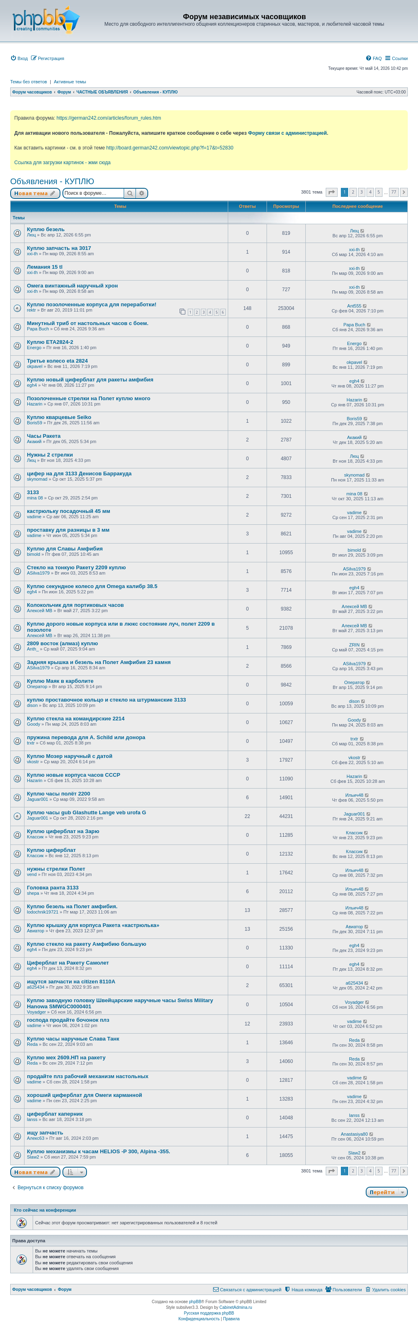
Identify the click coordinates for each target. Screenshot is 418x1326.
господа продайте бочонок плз (68, 1020)
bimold (33, 554)
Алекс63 (35, 1138)
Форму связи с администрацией (287, 133)
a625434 (35, 987)
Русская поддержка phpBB (209, 1313)
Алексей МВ (39, 610)
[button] (332, 192)
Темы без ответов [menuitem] (28, 81)
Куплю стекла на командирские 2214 (76, 718)
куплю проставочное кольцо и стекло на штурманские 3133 (106, 700)
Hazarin (34, 403)
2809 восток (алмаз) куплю (62, 643)
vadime (34, 516)
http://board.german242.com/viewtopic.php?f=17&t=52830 (169, 148)
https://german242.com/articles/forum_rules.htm (108, 118)
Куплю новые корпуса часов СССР (73, 775)
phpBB (195, 1301)
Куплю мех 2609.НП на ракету (66, 1057)
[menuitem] (19, 58)
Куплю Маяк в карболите (60, 681)
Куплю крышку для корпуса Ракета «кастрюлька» (93, 925)
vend (32, 874)
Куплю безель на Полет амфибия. (72, 906)
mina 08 (35, 497)
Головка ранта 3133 (53, 888)
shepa (33, 893)
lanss (32, 1119)
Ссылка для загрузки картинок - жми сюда (62, 162)
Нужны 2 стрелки (50, 455)
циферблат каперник (55, 1114)
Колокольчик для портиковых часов (75, 605)
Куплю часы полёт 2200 (58, 794)
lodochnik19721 (42, 911)
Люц (31, 234)
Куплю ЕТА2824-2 (50, 342)
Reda (32, 1044)
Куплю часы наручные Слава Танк (73, 1039)
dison (32, 705)
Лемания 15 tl (44, 267)
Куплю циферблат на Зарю (63, 831)
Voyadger (36, 1012)
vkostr (33, 761)
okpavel (34, 366)
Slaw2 (33, 1156)
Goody (33, 724)
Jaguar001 (37, 799)
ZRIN (354, 644)
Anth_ (33, 648)
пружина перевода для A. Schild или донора (86, 737)
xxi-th (32, 253)
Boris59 (34, 422)
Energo (34, 347)
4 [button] (370, 192)
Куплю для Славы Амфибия (65, 549)
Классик (35, 836)
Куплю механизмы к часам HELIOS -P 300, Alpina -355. (98, 1151)
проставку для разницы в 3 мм (68, 530)
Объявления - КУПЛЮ (52, 181)
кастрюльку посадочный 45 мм (68, 511)
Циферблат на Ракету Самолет (68, 963)
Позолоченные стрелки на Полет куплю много (88, 398)
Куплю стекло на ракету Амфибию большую (86, 944)
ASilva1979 (38, 573)
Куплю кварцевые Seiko (59, 417)
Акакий (34, 441)
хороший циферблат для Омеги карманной (84, 1095)
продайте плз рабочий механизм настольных (88, 1076)
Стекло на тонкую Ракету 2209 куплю (76, 567)
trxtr (31, 742)
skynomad (37, 479)
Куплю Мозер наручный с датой (69, 756)
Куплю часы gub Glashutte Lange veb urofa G (86, 812)
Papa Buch (38, 328)
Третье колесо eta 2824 (57, 361)
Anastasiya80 (354, 1134)
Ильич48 (354, 795)
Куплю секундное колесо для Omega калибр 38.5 (92, 586)
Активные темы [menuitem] (70, 81)
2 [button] (353, 192)
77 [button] (393, 192)
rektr (31, 310)
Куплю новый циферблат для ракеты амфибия (90, 380)
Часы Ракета (43, 436)
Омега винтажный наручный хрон (72, 286)
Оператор (37, 686)
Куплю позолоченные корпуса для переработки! (91, 304)
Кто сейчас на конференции (45, 1210)
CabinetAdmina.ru (236, 1307)
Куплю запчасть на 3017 (59, 248)
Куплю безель (45, 229)
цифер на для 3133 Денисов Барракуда (79, 473)
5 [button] (379, 192)
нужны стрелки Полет (56, 869)
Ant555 (354, 305)
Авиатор (35, 930)
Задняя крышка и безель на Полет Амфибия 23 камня (99, 662)
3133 (33, 492)
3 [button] (361, 192)
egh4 (32, 385)
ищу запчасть (45, 1133)
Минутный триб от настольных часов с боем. (88, 323)
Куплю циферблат (51, 850)
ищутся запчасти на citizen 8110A (71, 981)
